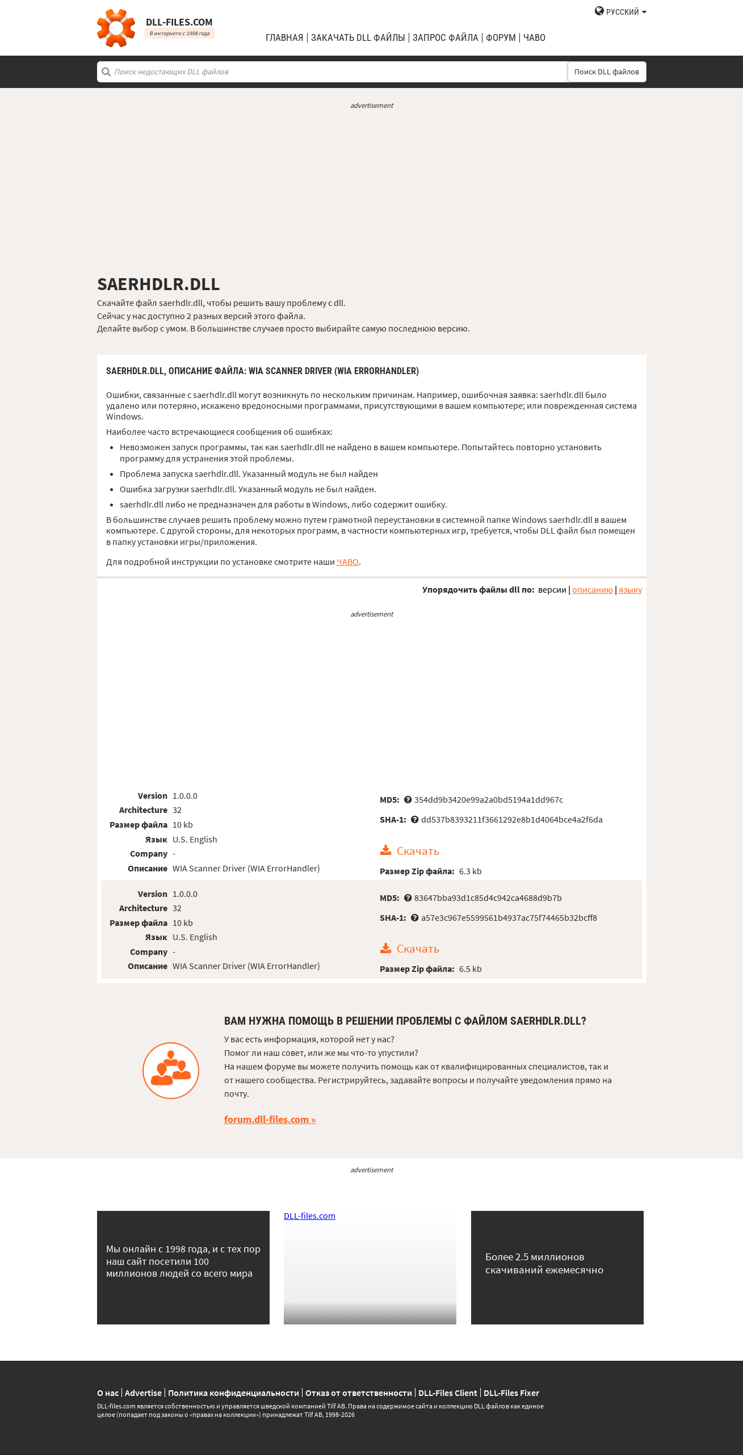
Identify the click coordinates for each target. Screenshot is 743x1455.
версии (552, 589)
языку (630, 589)
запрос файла (445, 38)
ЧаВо (534, 38)
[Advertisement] (372, 191)
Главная (285, 38)
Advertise (143, 1392)
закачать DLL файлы (358, 38)
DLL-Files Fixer (511, 1392)
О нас (108, 1392)
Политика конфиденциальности (233, 1392)
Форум (501, 38)
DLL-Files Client (447, 1392)
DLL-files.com (309, 1215)
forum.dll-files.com (266, 1119)
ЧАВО (348, 561)
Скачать (418, 851)
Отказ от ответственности (358, 1392)
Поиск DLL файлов (606, 71)
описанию (592, 589)
